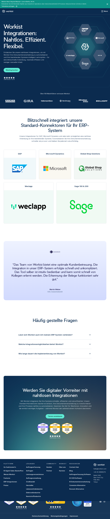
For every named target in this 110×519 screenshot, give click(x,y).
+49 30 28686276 (100, 472)
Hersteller (29, 485)
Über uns (62, 467)
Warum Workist (9, 474)
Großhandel (30, 482)
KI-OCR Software (75, 478)
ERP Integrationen (10, 482)
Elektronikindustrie (33, 493)
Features (7, 478)
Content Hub (74, 467)
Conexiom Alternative (77, 485)
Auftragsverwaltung (33, 478)
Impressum (74, 516)
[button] (55, 335)
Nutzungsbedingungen (59, 516)
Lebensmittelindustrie (34, 489)
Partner (49, 471)
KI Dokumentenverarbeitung (79, 482)
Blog (71, 471)
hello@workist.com (100, 469)
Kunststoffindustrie (33, 496)
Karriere (62, 471)
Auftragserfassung (33, 467)
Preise (6, 485)
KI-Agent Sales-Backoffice (13, 471)
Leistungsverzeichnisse (35, 474)
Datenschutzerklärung (40, 516)
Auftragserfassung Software (80, 474)
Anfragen (29, 471)
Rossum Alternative (76, 489)
